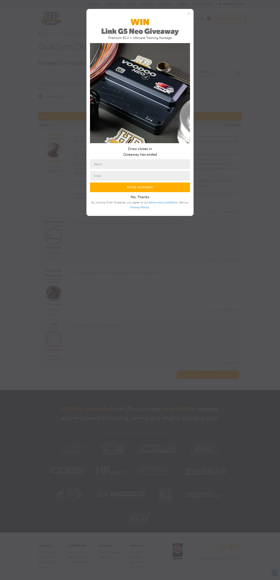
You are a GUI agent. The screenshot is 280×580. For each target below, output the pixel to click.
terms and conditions (163, 202)
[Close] (188, 13)
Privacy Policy (139, 207)
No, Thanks (140, 197)
